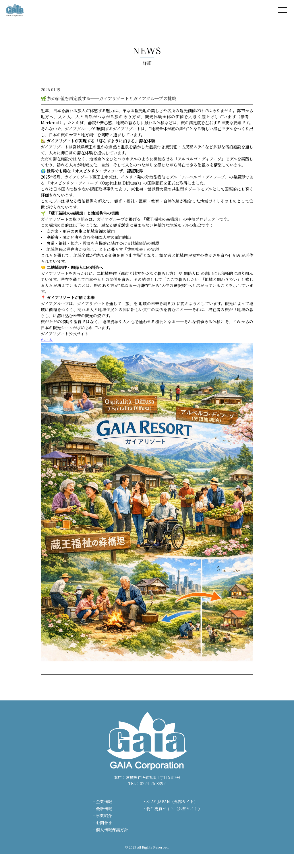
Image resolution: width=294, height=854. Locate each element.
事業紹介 (104, 815)
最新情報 (104, 809)
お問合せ (104, 823)
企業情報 (104, 801)
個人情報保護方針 (112, 829)
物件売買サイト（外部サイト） (174, 809)
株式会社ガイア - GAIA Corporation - (15, 10)
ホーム (47, 339)
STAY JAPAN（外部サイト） (172, 801)
